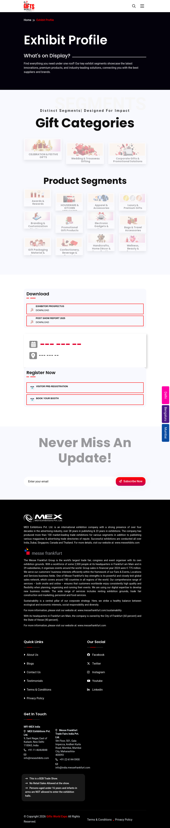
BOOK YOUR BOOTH (47, 398)
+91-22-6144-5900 (67, 759)
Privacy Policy (34, 698)
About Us (31, 654)
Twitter (94, 663)
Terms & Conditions (37, 689)
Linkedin (95, 689)
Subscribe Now (130, 481)
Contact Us (32, 672)
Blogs (29, 663)
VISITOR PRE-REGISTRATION (52, 386)
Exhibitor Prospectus (50, 308)
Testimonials (33, 681)
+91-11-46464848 (35, 750)
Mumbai (166, 433)
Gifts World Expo (56, 816)
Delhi (166, 395)
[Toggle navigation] (142, 6)
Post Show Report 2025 (50, 320)
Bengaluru (166, 414)
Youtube (95, 681)
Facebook (95, 654)
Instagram (96, 672)
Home (27, 20)
